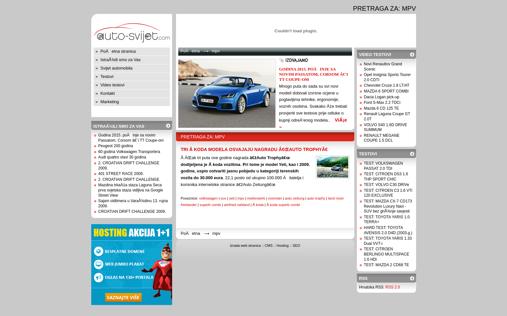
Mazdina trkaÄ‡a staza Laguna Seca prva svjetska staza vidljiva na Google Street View (130, 190)
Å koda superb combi (283, 205)
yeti (232, 198)
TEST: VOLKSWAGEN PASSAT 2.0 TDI (383, 166)
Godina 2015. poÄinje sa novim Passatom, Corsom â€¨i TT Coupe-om (131, 138)
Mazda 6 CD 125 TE (381, 108)
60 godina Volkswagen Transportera (129, 151)
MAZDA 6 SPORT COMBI (386, 91)
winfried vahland (237, 205)
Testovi (107, 76)
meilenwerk (256, 198)
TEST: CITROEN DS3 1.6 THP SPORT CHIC (386, 176)
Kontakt (108, 93)
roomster (275, 198)
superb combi (210, 205)
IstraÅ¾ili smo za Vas (121, 59)
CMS (268, 245)
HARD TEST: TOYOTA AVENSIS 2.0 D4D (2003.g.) (388, 230)
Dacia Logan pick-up (381, 97)
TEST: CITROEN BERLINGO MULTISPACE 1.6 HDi (386, 254)
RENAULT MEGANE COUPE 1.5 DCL (382, 138)
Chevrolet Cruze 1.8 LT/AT (387, 85)
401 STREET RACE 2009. (121, 173)
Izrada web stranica (245, 245)
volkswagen (208, 198)
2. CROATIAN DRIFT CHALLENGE (129, 179)
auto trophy (316, 198)
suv (223, 198)
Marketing (110, 101)
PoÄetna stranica (118, 51)
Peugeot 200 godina (115, 146)
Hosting (283, 245)
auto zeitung (294, 198)
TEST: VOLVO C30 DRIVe (386, 184)
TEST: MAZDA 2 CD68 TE (386, 265)
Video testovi (113, 84)
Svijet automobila (117, 68)
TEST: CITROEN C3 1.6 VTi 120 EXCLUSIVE (388, 193)
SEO (296, 245)
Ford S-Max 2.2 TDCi (382, 102)
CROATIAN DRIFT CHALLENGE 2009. (132, 211)
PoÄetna (190, 51)
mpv (240, 198)
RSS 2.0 (393, 287)
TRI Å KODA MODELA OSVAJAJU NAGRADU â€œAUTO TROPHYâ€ (255, 149)
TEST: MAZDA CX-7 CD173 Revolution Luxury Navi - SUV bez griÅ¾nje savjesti (388, 206)
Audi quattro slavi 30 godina (122, 157)
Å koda (258, 205)
